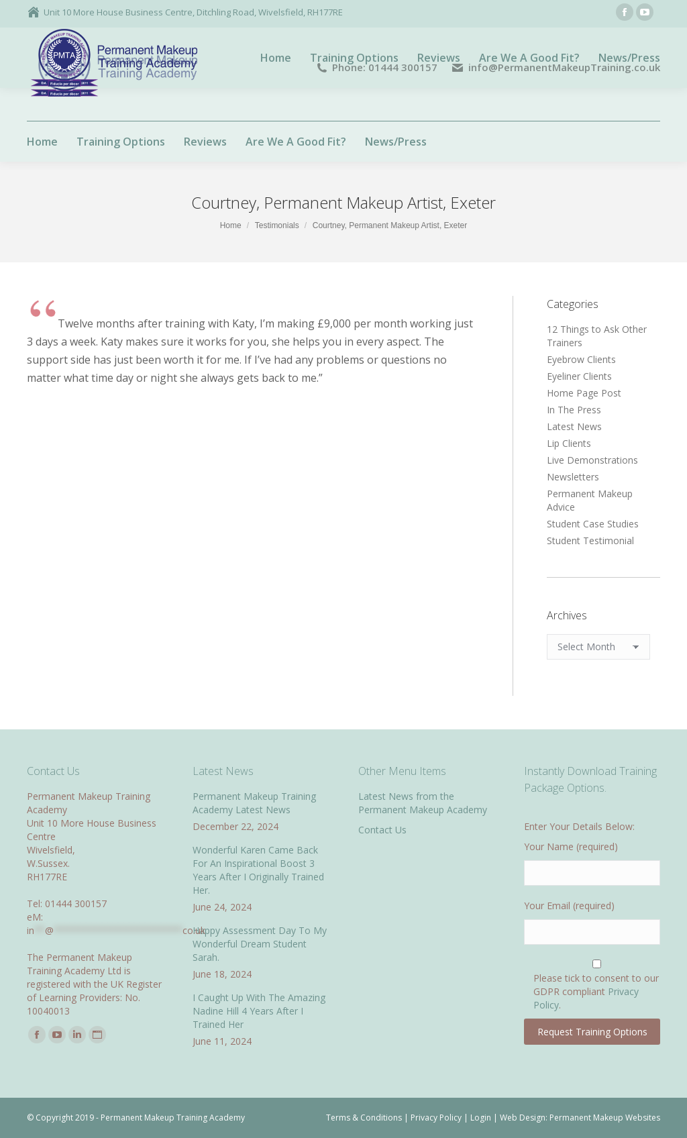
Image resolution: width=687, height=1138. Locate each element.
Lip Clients (569, 443)
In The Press (574, 409)
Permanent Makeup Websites (604, 1117)
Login (480, 1117)
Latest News (574, 426)
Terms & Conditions (364, 1117)
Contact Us (382, 829)
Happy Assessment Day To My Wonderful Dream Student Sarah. (260, 944)
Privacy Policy (436, 1117)
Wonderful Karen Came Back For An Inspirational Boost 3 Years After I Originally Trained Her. (258, 869)
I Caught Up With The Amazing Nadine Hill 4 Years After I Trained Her (259, 1011)
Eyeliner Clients (579, 376)
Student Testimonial (590, 540)
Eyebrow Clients (581, 359)
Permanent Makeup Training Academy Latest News (254, 803)
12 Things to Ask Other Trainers (597, 336)
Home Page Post (584, 392)
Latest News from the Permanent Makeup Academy (422, 803)
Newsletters (573, 476)
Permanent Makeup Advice (590, 500)
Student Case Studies (593, 523)
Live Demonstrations (592, 460)
